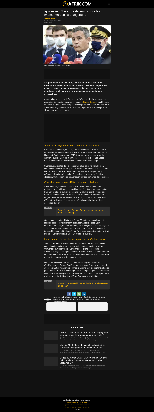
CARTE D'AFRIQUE (72, 403)
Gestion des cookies (83, 407)
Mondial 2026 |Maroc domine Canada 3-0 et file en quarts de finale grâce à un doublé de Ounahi (84, 346)
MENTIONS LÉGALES (83, 405)
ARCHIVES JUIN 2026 (71, 407)
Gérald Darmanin (90, 102)
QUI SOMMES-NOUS (70, 405)
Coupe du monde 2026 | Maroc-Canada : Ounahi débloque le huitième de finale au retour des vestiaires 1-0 (83, 360)
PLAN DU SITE (83, 403)
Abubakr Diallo (49, 18)
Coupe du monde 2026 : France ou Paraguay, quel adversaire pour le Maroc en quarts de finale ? (84, 333)
